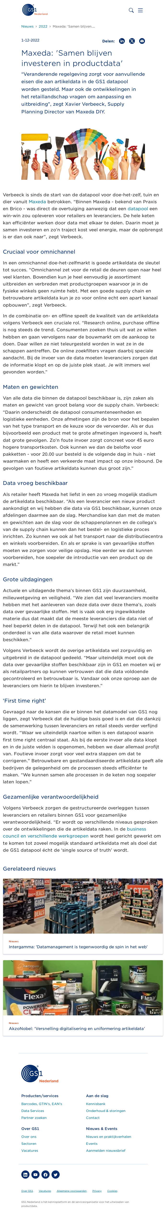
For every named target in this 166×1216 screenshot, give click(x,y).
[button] (25, 1174)
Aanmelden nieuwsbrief (105, 1150)
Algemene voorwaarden (72, 1190)
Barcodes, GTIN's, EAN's (41, 1104)
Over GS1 (27, 1190)
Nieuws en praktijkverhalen (108, 1137)
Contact (93, 1118)
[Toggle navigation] (140, 10)
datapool (138, 208)
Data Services (32, 1111)
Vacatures (29, 1150)
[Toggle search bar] (131, 10)
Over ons (28, 1137)
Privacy (97, 1190)
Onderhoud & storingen (106, 1111)
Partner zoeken (34, 1118)
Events (91, 1144)
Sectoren (28, 1144)
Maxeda (37, 201)
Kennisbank (95, 1104)
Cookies (112, 1190)
